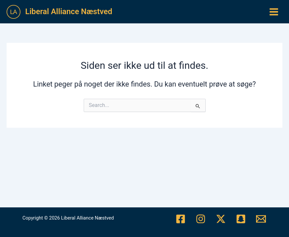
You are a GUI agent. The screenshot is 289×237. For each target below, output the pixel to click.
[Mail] (261, 219)
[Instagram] (201, 219)
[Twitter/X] (221, 219)
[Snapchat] (241, 219)
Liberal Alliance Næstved (68, 11)
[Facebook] (181, 219)
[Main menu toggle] (273, 11)
